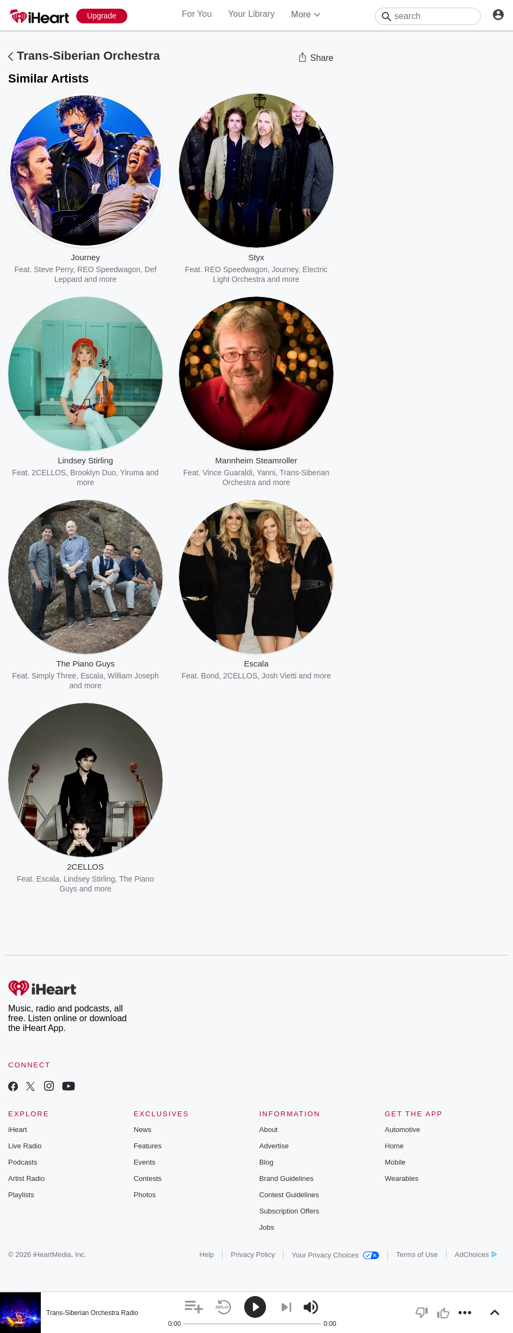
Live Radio (24, 1146)
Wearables (401, 1178)
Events (145, 1162)
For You (197, 13)
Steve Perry (53, 269)
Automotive (402, 1129)
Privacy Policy (253, 1254)
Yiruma (132, 472)
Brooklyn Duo (93, 472)
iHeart (17, 1129)
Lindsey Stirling (89, 879)
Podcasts (22, 1162)
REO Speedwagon (108, 269)
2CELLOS (49, 472)
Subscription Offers (289, 1211)
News (143, 1129)
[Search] (428, 16)
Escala (92, 675)
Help (207, 1254)
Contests (148, 1178)
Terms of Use (417, 1254)
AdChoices (476, 1254)
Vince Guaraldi (228, 472)
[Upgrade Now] (101, 16)
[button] (193, 1307)
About (268, 1129)
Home (394, 1146)
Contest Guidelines (289, 1195)
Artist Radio (26, 1178)
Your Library (251, 13)
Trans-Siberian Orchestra (88, 55)
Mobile (395, 1162)
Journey (285, 269)
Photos (145, 1195)
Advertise (274, 1146)
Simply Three (54, 675)
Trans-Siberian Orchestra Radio (92, 1313)
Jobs (266, 1227)
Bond (210, 675)
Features (148, 1146)
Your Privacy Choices (335, 1255)
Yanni (266, 472)
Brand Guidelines (286, 1178)
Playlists (21, 1195)
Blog (266, 1162)
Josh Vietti (279, 675)
